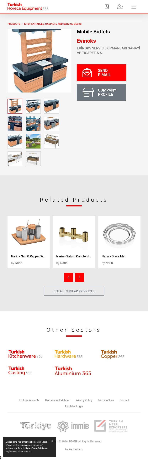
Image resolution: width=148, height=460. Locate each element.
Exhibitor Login (74, 406)
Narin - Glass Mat (113, 256)
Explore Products (29, 400)
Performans (76, 449)
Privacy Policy (84, 400)
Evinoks (86, 41)
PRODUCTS (14, 23)
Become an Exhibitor (57, 400)
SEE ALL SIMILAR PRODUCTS (74, 291)
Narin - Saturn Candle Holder (75, 256)
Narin (18, 263)
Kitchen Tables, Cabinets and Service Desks (53, 23)
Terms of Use (106, 400)
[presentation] (68, 277)
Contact (124, 400)
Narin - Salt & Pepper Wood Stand (30, 256)
